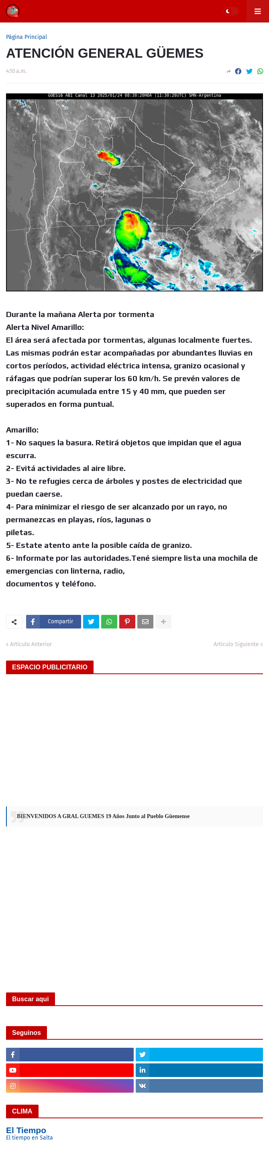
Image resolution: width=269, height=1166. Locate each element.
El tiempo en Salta (29, 1137)
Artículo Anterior (31, 644)
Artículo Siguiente (236, 644)
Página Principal (26, 37)
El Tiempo (26, 1130)
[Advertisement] (134, 738)
